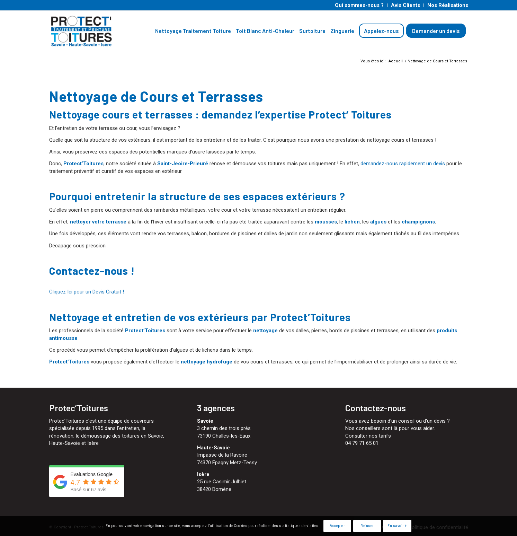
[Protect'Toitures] (95, 31)
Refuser (367, 526)
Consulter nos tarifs (368, 436)
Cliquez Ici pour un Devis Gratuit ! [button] (86, 292)
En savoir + (397, 526)
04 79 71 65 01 (361, 443)
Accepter (337, 526)
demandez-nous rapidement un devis (402, 163)
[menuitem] (359, 5)
